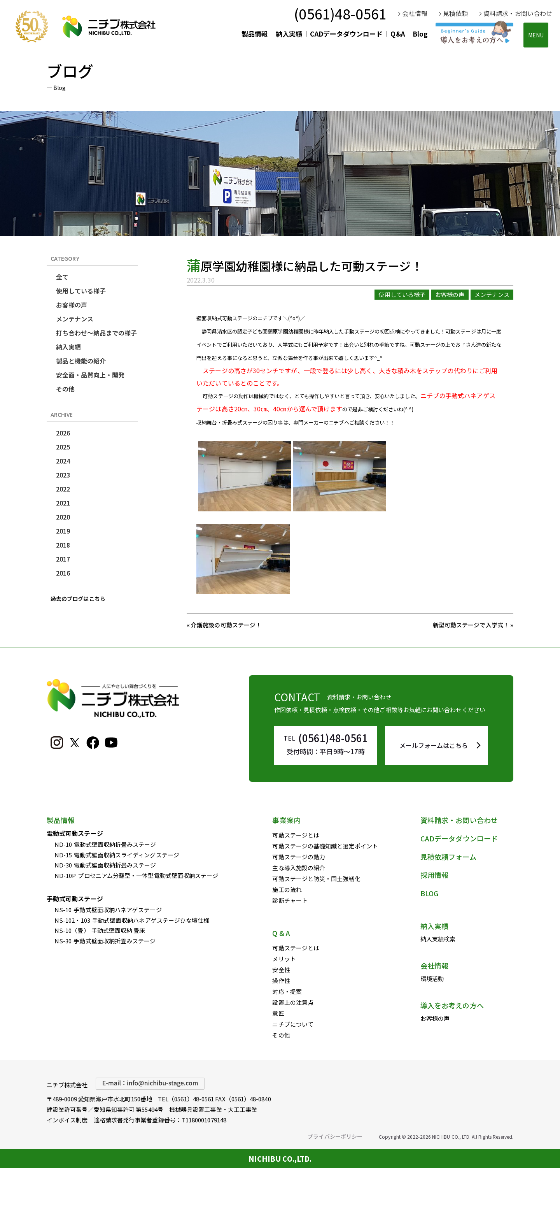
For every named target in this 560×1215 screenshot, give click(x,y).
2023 (63, 474)
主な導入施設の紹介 (298, 868)
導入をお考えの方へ (452, 1005)
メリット (284, 959)
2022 (63, 488)
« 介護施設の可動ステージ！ (224, 625)
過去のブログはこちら (78, 598)
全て (62, 276)
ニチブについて (292, 1024)
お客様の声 (71, 304)
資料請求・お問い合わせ (517, 13)
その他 (65, 388)
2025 (63, 446)
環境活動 (432, 978)
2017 (63, 559)
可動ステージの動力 (298, 857)
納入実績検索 (437, 939)
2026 (63, 432)
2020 (63, 516)
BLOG (429, 893)
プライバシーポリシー (335, 1136)
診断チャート (289, 900)
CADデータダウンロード (346, 34)
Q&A (397, 34)
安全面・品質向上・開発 (90, 374)
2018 (63, 545)
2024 (63, 460)
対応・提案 (286, 991)
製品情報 (255, 34)
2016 (63, 573)
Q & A (281, 933)
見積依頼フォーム (448, 856)
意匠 (278, 1013)
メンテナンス (74, 318)
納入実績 (289, 34)
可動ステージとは (295, 835)
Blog (420, 34)
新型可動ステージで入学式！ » (473, 625)
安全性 (281, 970)
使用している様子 (81, 290)
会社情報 (414, 13)
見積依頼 (455, 13)
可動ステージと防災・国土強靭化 (316, 878)
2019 (63, 531)
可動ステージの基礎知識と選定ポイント (325, 846)
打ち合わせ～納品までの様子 (96, 332)
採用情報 (434, 875)
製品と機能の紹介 (81, 360)
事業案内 (286, 820)
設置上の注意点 (292, 1002)
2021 (63, 502)
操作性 (281, 980)
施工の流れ (286, 889)
